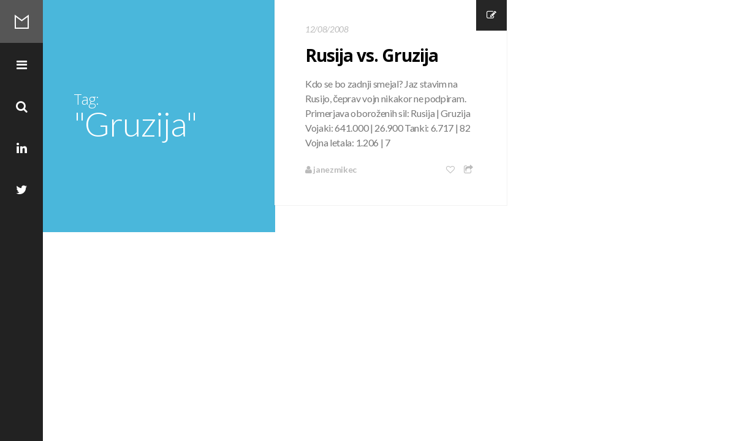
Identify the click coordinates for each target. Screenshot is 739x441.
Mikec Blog (21, 21)
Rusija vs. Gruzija (371, 55)
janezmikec (331, 169)
